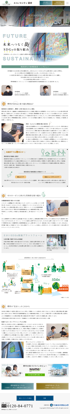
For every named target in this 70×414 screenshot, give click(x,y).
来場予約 (58, 3)
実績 (44, 398)
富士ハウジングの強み (25, 398)
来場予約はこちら (52, 386)
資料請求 (45, 3)
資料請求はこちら (17, 386)
